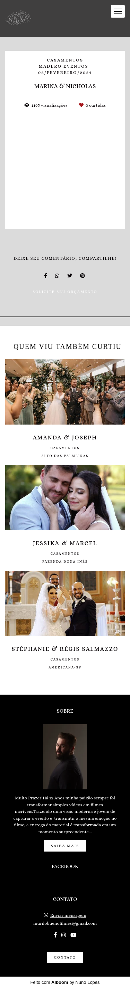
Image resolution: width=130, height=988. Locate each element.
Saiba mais (65, 846)
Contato (65, 957)
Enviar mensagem (68, 915)
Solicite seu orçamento (65, 291)
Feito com (64, 982)
